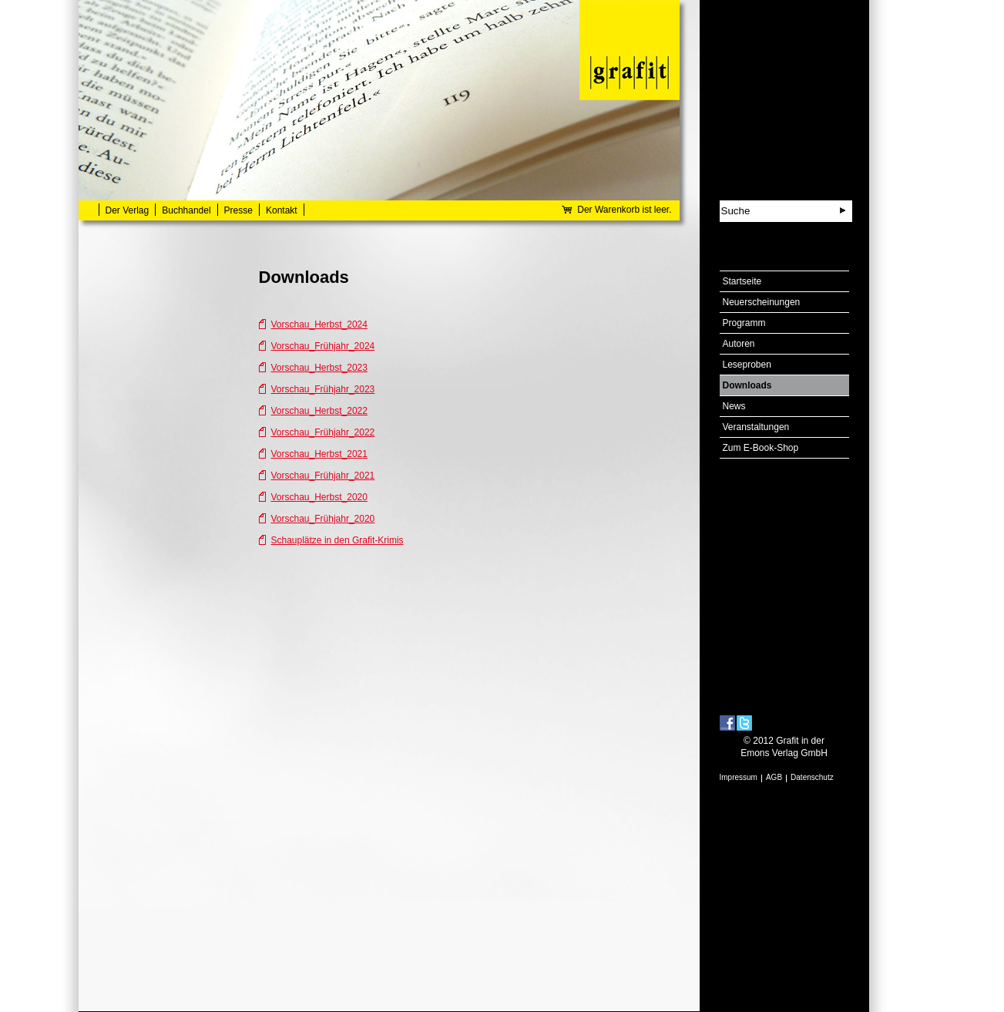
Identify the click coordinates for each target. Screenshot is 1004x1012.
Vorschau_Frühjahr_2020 (323, 518)
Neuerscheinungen (762, 302)
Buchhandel (186, 210)
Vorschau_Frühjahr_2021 (323, 475)
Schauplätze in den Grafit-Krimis (337, 540)
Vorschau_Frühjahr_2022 (323, 432)
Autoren (739, 343)
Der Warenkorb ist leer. (624, 209)
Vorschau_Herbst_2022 (319, 410)
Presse (238, 210)
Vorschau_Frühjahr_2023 (323, 389)
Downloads (747, 385)
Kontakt (281, 210)
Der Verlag (127, 210)
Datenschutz (812, 777)
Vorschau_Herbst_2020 (319, 497)
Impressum (738, 777)
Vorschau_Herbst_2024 (319, 324)
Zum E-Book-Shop (761, 447)
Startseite (742, 281)
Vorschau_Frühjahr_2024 (323, 346)
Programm (744, 323)
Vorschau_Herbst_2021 (319, 454)
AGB (774, 777)
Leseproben (747, 364)
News (734, 406)
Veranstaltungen (756, 427)
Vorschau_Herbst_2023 (319, 367)
